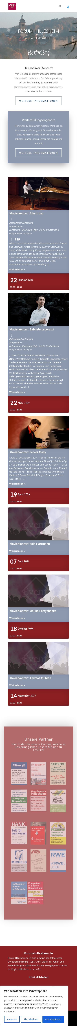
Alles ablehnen (31, 1019)
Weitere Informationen (38, 100)
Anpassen (12, 1019)
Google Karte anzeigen (20, 233)
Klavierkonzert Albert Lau (38, 193)
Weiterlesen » (17, 269)
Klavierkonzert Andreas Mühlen (38, 658)
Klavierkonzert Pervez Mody (38, 432)
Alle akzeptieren (53, 1019)
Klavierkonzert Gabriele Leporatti (38, 309)
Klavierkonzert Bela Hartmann (38, 524)
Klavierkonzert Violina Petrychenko (38, 591)
